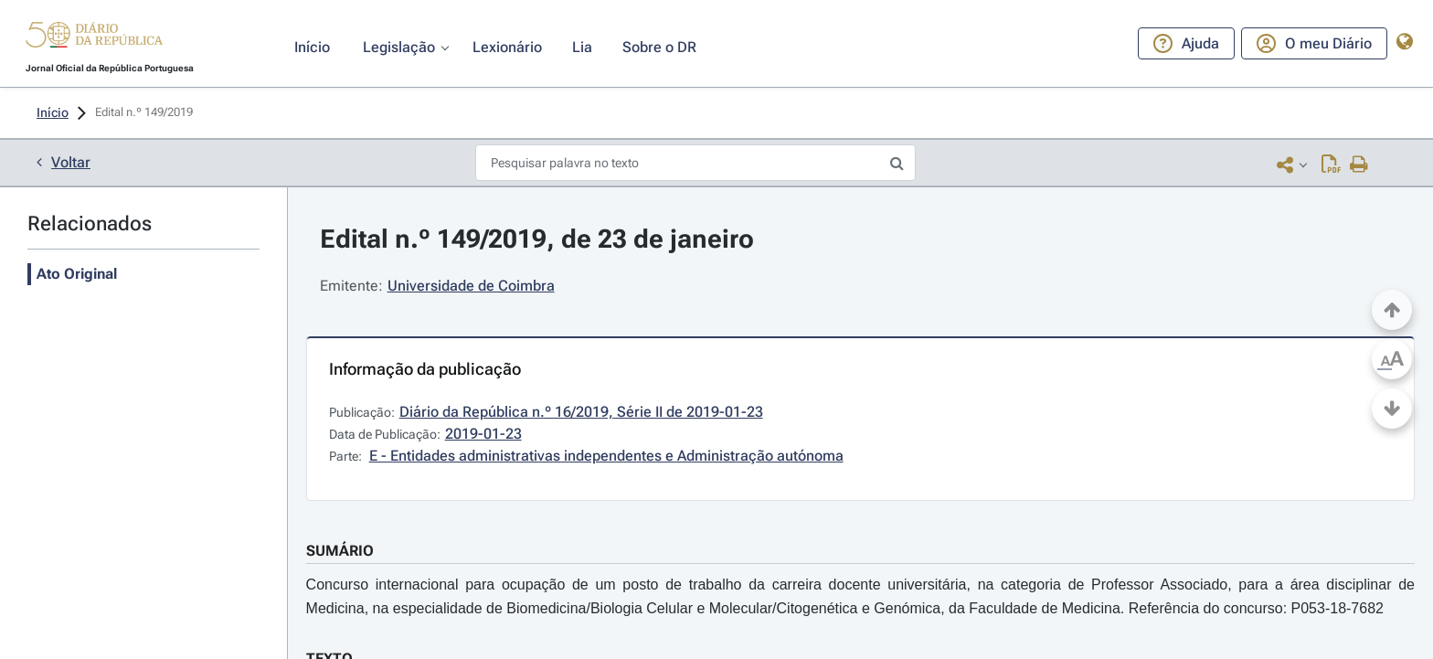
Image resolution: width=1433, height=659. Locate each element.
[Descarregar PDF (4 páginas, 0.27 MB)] (1331, 164)
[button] (94, 38)
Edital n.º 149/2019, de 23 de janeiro (537, 239)
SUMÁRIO (340, 550)
